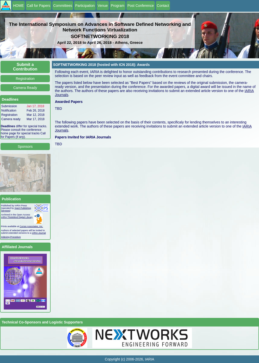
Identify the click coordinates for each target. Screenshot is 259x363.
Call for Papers (38, 6)
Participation (85, 6)
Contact (163, 6)
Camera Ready (25, 88)
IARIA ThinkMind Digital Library (16, 217)
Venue (103, 6)
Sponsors (25, 146)
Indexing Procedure (11, 237)
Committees (62, 6)
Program (117, 6)
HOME (18, 6)
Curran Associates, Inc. (31, 226)
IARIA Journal (39, 233)
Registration (25, 79)
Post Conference (140, 6)
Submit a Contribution (25, 66)
